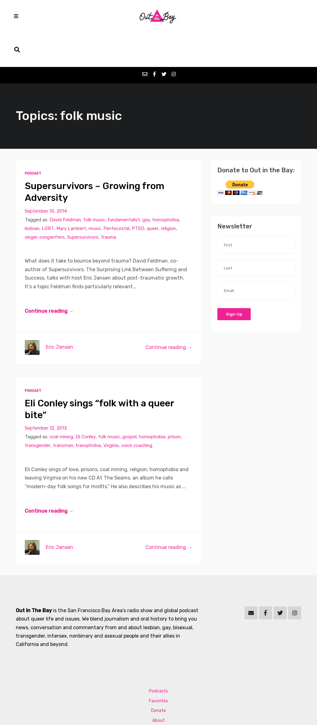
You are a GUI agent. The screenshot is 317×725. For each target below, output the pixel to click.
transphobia (90, 413)
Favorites (158, 669)
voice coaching (140, 413)
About (158, 689)
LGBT (48, 195)
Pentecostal (117, 195)
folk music (95, 187)
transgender (38, 413)
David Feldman (65, 187)
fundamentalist (124, 187)
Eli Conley (86, 404)
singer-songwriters (45, 204)
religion (170, 195)
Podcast (33, 141)
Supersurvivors (84, 204)
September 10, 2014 (46, 178)
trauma (110, 204)
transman (64, 413)
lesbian (32, 195)
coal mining (62, 404)
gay (147, 187)
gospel (130, 404)
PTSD (139, 195)
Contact (158, 698)
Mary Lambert (72, 195)
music (95, 195)
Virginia (113, 413)
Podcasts (158, 659)
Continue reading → (49, 279)
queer (154, 195)
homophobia (167, 187)
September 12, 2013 (46, 396)
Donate (158, 679)
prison (176, 404)
